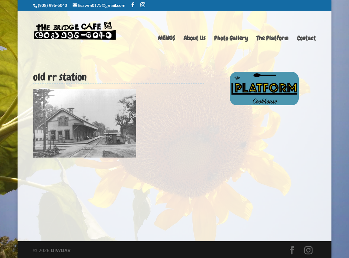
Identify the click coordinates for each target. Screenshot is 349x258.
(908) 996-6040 (52, 5)
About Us (194, 39)
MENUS (166, 39)
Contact (306, 39)
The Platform (272, 39)
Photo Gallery (231, 39)
